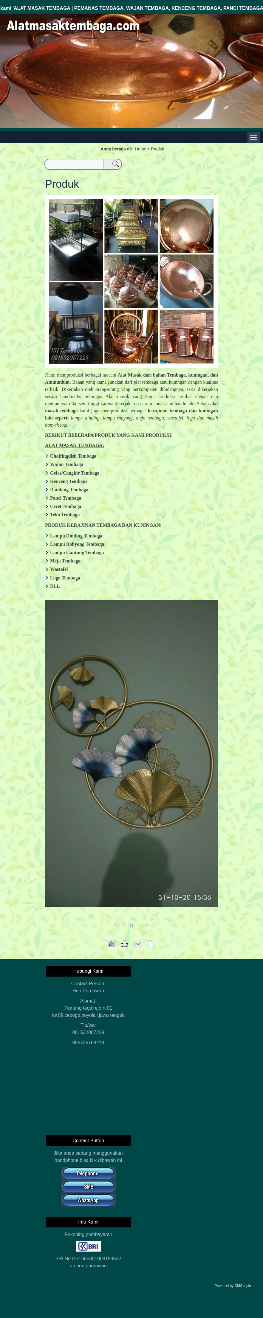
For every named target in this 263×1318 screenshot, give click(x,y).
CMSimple (243, 1286)
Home (140, 149)
